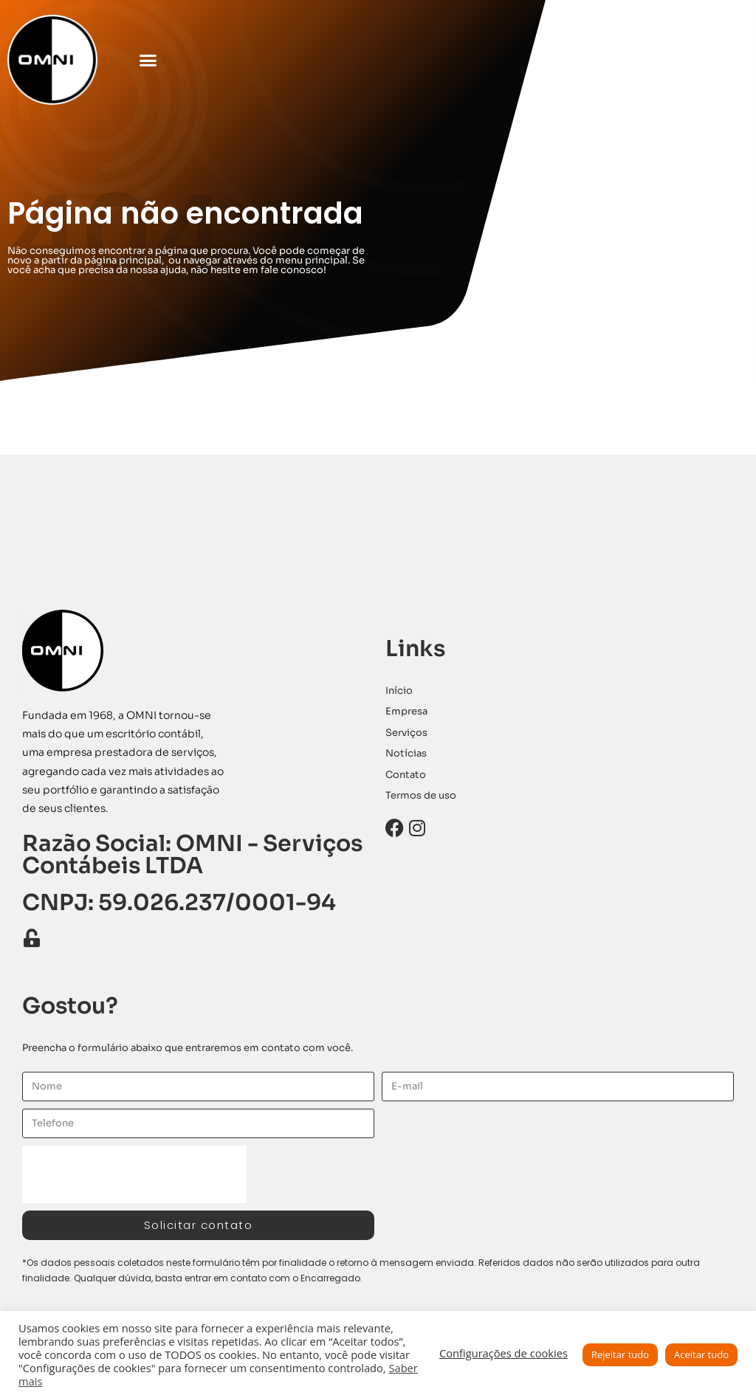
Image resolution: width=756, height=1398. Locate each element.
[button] (148, 60)
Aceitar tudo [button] (701, 1354)
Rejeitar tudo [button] (620, 1354)
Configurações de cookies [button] (503, 1353)
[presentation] (134, 1174)
